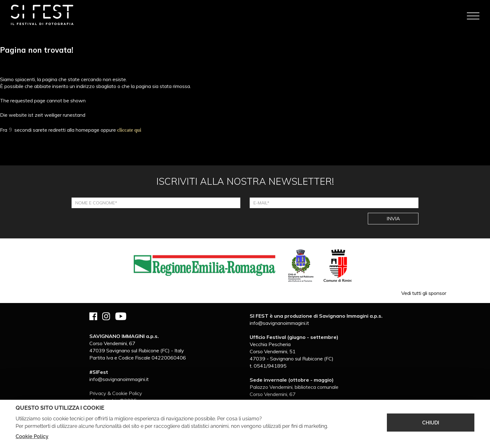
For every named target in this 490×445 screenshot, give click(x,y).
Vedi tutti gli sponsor (423, 293)
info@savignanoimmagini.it (119, 379)
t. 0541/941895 (268, 366)
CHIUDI (430, 423)
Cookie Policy (32, 436)
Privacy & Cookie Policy (115, 393)
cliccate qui (129, 130)
